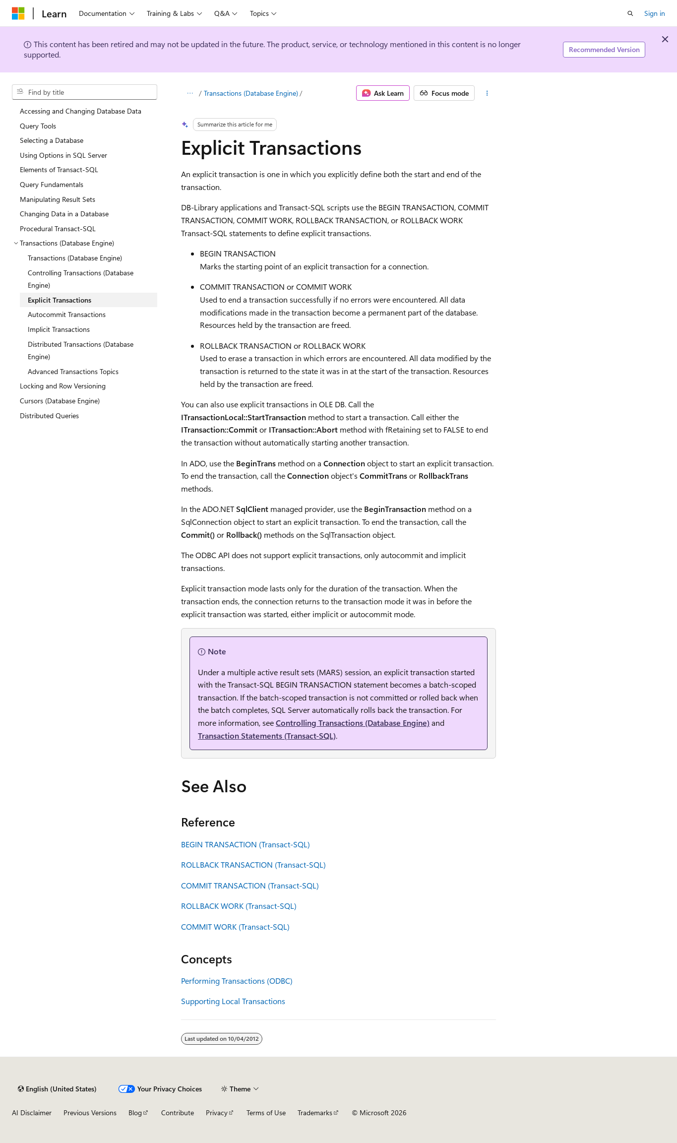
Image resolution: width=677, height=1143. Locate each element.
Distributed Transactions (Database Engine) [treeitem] (80, 350)
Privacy (217, 1112)
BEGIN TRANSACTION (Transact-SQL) (245, 844)
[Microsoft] (18, 13)
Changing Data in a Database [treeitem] (64, 213)
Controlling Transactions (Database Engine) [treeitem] (80, 279)
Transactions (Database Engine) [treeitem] (75, 257)
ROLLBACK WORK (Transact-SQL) (239, 905)
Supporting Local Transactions (233, 1001)
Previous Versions (90, 1112)
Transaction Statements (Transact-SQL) (267, 735)
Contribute (177, 1112)
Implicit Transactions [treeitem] (59, 329)
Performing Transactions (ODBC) (237, 980)
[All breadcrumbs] (189, 93)
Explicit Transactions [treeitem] (59, 300)
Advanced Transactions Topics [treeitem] (73, 371)
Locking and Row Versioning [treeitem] (63, 385)
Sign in (654, 13)
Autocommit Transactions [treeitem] (67, 314)
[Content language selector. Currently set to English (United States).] (57, 1089)
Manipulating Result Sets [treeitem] (57, 199)
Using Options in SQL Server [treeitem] (63, 155)
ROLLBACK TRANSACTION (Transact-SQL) (253, 864)
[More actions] (487, 93)
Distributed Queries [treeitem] (49, 415)
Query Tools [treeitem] (38, 125)
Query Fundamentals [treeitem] (51, 184)
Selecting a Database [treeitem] (51, 140)
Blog (135, 1112)
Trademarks (315, 1112)
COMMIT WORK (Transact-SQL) (235, 926)
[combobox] (84, 92)
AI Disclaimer (32, 1112)
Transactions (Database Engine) (251, 93)
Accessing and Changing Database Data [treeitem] (80, 111)
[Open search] (630, 13)
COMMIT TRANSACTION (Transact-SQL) (250, 885)
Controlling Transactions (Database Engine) (353, 722)
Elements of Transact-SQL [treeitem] (59, 169)
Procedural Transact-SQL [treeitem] (58, 228)
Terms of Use (266, 1112)
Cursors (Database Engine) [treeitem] (60, 400)
